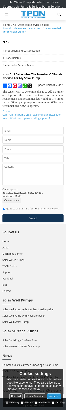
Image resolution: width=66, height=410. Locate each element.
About (5, 247)
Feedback (7, 278)
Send (33, 218)
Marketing (58, 402)
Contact (6, 291)
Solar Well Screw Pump (15, 321)
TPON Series (9, 266)
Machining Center (12, 253)
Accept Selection (34, 396)
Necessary (12, 402)
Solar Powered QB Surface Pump (21, 346)
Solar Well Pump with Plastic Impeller (23, 315)
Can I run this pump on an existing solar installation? (32, 114)
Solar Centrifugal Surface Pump (20, 340)
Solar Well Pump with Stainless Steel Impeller (28, 309)
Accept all (54, 396)
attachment (12, 200)
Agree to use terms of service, (31, 208)
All (14, 24)
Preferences (42, 402)
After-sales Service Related (33, 24)
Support (7, 272)
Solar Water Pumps (13, 260)
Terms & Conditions (49, 208)
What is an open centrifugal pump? (30, 118)
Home (6, 24)
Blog (5, 284)
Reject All (16, 396)
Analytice (27, 402)
